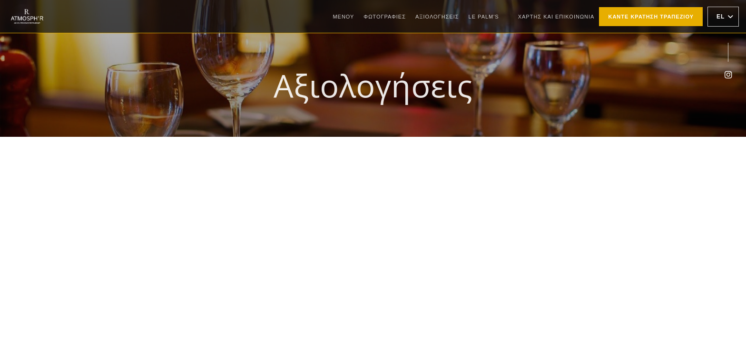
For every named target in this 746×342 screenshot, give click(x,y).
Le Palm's (484, 15)
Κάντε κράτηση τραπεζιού (651, 16)
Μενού (343, 16)
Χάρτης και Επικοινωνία (556, 16)
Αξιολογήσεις (437, 16)
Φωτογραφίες (384, 16)
